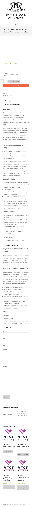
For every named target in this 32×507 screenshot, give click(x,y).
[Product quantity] (5, 81)
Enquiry (5, 366)
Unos (17, 504)
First (4, 338)
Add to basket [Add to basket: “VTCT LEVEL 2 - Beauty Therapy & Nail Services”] (23, 454)
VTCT (10, 95)
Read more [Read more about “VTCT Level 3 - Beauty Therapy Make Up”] (7, 451)
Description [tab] (9, 101)
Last (4, 345)
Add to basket (14, 82)
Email (4, 358)
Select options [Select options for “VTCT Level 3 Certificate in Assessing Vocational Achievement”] (21, 487)
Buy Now (16, 85)
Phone (5, 350)
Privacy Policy (6, 504)
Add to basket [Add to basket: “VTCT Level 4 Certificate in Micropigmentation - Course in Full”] (9, 487)
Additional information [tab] (12, 104)
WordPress (26, 504)
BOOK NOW (6, 74)
